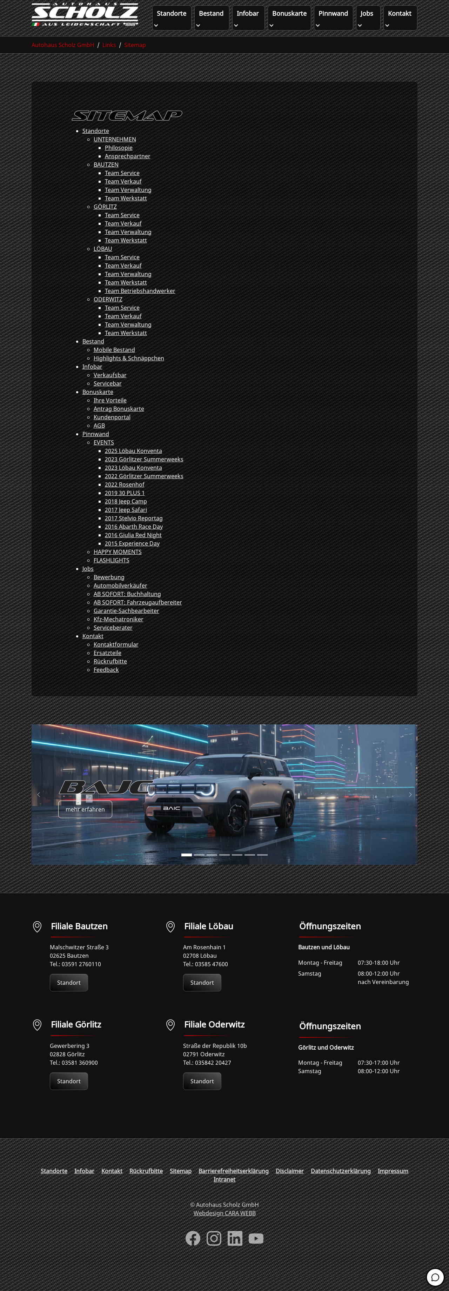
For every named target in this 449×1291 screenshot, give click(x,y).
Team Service (122, 187)
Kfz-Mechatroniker (118, 633)
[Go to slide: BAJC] (186, 869)
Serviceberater (113, 642)
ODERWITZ (108, 313)
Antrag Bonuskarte (119, 423)
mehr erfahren (85, 823)
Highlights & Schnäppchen (129, 372)
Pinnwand (95, 448)
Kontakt (92, 650)
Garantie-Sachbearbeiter (126, 625)
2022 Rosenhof (125, 498)
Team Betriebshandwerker (140, 305)
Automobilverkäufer (120, 599)
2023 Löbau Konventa (133, 482)
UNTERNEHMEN (115, 153)
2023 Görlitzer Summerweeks (144, 473)
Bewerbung (109, 591)
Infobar (92, 380)
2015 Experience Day (132, 557)
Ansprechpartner (127, 170)
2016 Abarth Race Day (134, 540)
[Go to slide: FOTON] (249, 869)
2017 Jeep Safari (126, 524)
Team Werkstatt (126, 212)
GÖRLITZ (105, 221)
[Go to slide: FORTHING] (224, 869)
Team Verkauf (123, 195)
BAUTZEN (106, 178)
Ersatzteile (107, 667)
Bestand (93, 355)
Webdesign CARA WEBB (225, 1227)
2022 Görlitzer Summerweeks (144, 490)
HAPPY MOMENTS (118, 566)
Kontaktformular (116, 658)
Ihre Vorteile (110, 414)
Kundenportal (112, 431)
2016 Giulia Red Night (133, 549)
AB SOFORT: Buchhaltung (127, 608)
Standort (69, 997)
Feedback (106, 684)
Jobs (88, 583)
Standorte (95, 145)
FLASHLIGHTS (111, 574)
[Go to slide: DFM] (262, 869)
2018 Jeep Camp (126, 515)
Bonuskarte (97, 406)
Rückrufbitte (110, 675)
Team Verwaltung (128, 204)
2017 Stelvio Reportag (134, 532)
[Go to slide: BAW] (212, 869)
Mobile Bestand (114, 364)
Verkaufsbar (110, 389)
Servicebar (108, 397)
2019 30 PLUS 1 (125, 507)
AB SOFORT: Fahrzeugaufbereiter (138, 616)
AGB (99, 439)
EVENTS (104, 456)
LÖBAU (103, 263)
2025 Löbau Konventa (133, 465)
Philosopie (119, 162)
